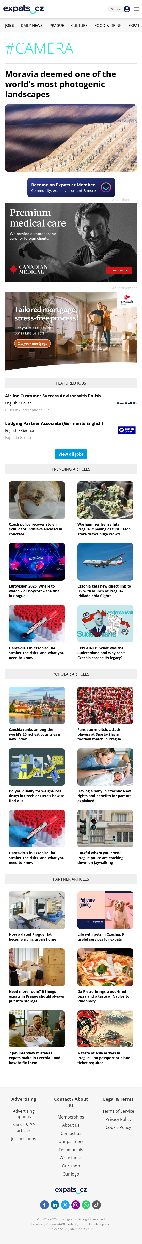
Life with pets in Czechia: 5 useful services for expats (100, 937)
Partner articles (71, 879)
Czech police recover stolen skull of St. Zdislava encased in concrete (35, 529)
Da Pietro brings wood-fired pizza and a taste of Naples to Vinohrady (103, 996)
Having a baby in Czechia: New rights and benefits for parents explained (104, 796)
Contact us (71, 1133)
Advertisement (124, 199)
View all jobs (71, 454)
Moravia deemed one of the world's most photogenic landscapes (60, 84)
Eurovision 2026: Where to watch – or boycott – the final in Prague (34, 591)
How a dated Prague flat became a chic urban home (32, 937)
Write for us (71, 1158)
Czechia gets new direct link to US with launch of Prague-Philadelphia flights (104, 591)
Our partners (71, 1141)
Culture (79, 25)
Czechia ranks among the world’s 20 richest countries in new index (35, 734)
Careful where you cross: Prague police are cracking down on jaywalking (100, 857)
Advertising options (24, 1114)
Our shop (71, 1166)
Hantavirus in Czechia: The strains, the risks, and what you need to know (36, 653)
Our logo (70, 1174)
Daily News (31, 25)
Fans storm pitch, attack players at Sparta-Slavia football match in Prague (99, 734)
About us (71, 1125)
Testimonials (71, 1149)
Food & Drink (107, 25)
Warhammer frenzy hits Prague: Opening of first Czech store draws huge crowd (104, 529)
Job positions (23, 1138)
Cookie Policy (118, 1127)
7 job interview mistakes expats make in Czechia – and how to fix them (34, 1058)
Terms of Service (118, 1111)
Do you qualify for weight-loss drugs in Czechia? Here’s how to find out (37, 796)
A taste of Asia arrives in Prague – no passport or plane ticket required (103, 1058)
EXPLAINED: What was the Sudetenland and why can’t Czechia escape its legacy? (101, 653)
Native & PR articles (23, 1127)
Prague (57, 25)
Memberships (71, 1117)
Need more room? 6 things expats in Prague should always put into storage (36, 996)
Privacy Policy (118, 1119)
